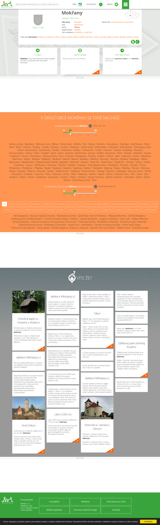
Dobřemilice (101, 147)
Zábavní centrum (133, 209)
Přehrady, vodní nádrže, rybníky (96, 204)
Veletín (92, 174)
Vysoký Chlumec (96, 177)
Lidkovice (126, 156)
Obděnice (119, 162)
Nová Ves (94, 162)
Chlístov (27, 147)
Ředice (116, 37)
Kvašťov (92, 156)
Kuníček (69, 156)
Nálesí (144, 159)
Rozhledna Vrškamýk (107, 221)
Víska (139, 174)
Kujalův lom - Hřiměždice (80, 224)
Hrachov (108, 150)
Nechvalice (78, 22)
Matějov (36, 159)
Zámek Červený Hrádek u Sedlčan (61, 218)
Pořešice (124, 165)
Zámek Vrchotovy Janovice (107, 224)
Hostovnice (88, 150)
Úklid (73, 174)
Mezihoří (56, 159)
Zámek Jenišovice (88, 218)
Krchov (25, 156)
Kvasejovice (80, 156)
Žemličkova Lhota (81, 180)
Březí (57, 37)
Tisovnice (38, 174)
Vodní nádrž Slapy (131, 224)
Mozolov (115, 159)
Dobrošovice (126, 147)
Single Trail (107, 209)
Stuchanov (17, 174)
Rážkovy (110, 37)
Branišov (101, 144)
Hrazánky (127, 150)
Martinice (17, 159)
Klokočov (138, 153)
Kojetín (147, 153)
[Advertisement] (80, 95)
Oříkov (138, 162)
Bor (85, 144)
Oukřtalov (19, 165)
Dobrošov (113, 147)
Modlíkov (84, 159)
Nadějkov (134, 159)
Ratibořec (97, 168)
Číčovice (55, 147)
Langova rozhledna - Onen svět (114, 218)
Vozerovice (53, 177)
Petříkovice (40, 165)
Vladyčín (13, 177)
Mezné (66, 159)
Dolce (20, 150)
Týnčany (56, 174)
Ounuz (29, 165)
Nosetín (84, 162)
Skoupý (100, 171)
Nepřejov (63, 162)
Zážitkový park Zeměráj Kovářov (27, 218)
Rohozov (145, 168)
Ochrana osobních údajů (85, 509)
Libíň (117, 156)
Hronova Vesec (16, 153)
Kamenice (110, 153)
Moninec (104, 159)
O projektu (54, 501)
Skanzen (76, 204)
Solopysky (121, 171)
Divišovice (74, 147)
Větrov (109, 174)
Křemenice (89, 37)
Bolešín (77, 144)
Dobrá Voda (87, 147)
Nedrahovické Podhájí (47, 162)
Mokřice (94, 159)
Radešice (57, 168)
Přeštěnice (27, 168)
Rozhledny (144, 204)
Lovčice (135, 156)
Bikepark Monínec (117, 215)
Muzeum (119, 209)
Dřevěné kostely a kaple (34, 209)
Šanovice (41, 171)
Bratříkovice (50, 37)
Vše (4, 204)
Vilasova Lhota (122, 174)
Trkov (47, 174)
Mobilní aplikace (54, 509)
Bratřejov (41, 37)
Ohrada (130, 162)
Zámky (6, 209)
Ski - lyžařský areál (62, 204)
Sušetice (28, 174)
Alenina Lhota (16, 144)
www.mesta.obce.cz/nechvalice (122, 22)
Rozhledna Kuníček (66, 215)
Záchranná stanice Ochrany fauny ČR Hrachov (54, 221)
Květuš (101, 156)
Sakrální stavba (150, 209)
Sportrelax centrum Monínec (92, 215)
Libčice (96, 37)
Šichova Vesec (88, 171)
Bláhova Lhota (43, 144)
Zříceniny (17, 209)
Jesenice (69, 153)
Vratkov (136, 37)
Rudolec (22, 171)
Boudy (92, 144)
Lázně (70, 209)
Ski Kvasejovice (21, 215)
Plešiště (71, 165)
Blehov (55, 144)
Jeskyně (61, 209)
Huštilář (82, 37)
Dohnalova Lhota (142, 147)
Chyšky (45, 147)
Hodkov (75, 37)
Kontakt (116, 509)
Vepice (101, 174)
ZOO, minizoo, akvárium (19, 204)
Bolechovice (66, 144)
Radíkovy (77, 168)
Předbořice (14, 168)
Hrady (154, 204)
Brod (18, 147)
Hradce (117, 150)
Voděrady (41, 177)
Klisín (119, 153)
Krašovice (15, 156)
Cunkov (64, 147)
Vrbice (73, 177)
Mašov (27, 159)
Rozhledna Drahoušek (55, 224)
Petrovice (51, 165)
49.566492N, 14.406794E (83, 32)
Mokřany (72, 12)
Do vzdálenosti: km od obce (71, 126)
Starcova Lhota (135, 171)
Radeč (48, 168)
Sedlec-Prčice (62, 171)
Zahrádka (129, 177)
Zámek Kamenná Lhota (30, 224)
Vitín (146, 174)
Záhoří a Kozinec (114, 177)
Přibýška (38, 168)
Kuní (61, 156)
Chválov (63, 37)
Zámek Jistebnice (20, 221)
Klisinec (128, 153)
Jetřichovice (80, 153)
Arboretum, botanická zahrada (124, 204)
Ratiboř (87, 168)
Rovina (12, 171)
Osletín (147, 162)
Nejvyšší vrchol (82, 209)
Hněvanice (66, 150)
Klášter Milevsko (140, 218)
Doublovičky (31, 150)
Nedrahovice (28, 162)
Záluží (139, 177)
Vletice (22, 177)
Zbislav (67, 180)
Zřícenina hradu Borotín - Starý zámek (30, 227)
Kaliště (100, 153)
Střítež (148, 171)
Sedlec (50, 171)
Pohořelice (113, 165)
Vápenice (82, 174)
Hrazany (138, 150)
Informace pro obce (116, 501)
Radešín (67, 168)
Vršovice (82, 177)
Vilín (133, 174)
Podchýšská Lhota (97, 165)
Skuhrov (110, 171)
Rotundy (50, 209)
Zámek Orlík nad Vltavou (102, 227)
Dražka (69, 37)
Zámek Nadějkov (136, 215)
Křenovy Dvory (50, 156)
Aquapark (36, 204)
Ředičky (122, 37)
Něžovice (74, 162)
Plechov (62, 165)
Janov (53, 153)
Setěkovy (129, 37)
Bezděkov (29, 144)
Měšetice (46, 159)
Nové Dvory (107, 162)
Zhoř (94, 180)
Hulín (36, 153)
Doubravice (44, 150)
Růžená (31, 171)
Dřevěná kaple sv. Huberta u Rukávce (69, 227)
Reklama (85, 501)
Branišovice (112, 144)
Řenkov (135, 168)
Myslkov (124, 159)
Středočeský (78, 25)
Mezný (74, 159)
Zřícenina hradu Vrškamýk (133, 221)
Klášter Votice (123, 227)
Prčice (143, 165)
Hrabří (98, 150)
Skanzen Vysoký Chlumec (42, 215)
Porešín (134, 165)
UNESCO (47, 204)
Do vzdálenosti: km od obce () (69, 186)
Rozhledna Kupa (140, 227)
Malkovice (146, 156)
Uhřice (65, 174)
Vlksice (31, 177)
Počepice (81, 165)
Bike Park (95, 209)
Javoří (61, 153)
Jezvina (91, 153)
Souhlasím (148, 521)
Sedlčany (77, 30)
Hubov (29, 153)
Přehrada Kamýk (87, 221)
